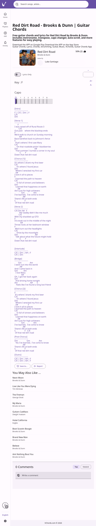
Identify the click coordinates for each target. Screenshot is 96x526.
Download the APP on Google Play (28, 44)
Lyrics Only (26, 74)
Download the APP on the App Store (62, 44)
